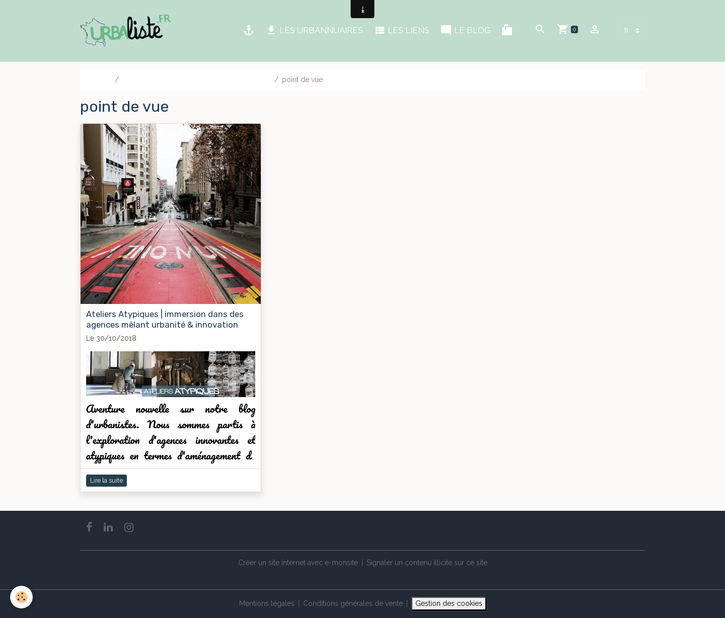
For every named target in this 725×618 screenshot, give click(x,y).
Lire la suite (106, 480)
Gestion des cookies (448, 603)
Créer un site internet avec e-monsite (298, 563)
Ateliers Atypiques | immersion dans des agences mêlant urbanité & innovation (165, 319)
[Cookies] (21, 597)
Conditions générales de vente (353, 603)
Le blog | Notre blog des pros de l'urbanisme (196, 79)
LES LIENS (401, 30)
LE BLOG (465, 30)
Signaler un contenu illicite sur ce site (427, 563)
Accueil (99, 79)
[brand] (127, 31)
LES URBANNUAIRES (314, 30)
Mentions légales (267, 603)
